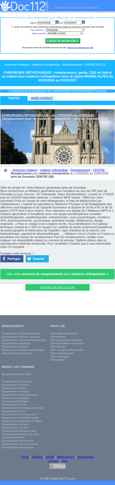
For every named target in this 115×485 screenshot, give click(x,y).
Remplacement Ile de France (17, 381)
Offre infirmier (58, 346)
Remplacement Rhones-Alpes (18, 447)
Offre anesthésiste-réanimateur (67, 343)
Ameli (25, 457)
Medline (37, 457)
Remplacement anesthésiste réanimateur (24, 340)
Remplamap (85, 457)
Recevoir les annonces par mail (80, 48)
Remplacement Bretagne (15, 401)
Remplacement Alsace (14, 388)
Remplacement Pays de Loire (17, 440)
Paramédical (90, 7)
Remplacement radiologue (16, 343)
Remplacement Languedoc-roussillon (22, 421)
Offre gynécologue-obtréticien (66, 340)
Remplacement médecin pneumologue (23, 350)
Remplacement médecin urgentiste (21, 336)
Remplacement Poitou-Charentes (20, 444)
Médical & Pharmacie (67, 7)
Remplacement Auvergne (15, 391)
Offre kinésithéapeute (62, 353)
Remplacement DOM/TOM (16, 374)
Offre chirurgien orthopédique (66, 350)
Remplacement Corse (13, 411)
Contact (53, 461)
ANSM (50, 457)
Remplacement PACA (13, 437)
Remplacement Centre (14, 404)
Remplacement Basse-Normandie (20, 394)
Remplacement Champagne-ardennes (22, 407)
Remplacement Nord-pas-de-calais (20, 434)
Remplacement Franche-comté (18, 414)
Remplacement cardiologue (17, 353)
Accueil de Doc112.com (57, 287)
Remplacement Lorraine (15, 427)
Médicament (65, 457)
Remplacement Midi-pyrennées (19, 431)
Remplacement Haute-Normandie (20, 417)
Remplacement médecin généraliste (21, 333)
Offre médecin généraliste (64, 333)
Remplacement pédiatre (15, 346)
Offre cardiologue (59, 356)
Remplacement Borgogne (15, 398)
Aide (65, 461)
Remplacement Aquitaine (15, 384)
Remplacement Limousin (15, 424)
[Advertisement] (57, 303)
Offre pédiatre (57, 336)
